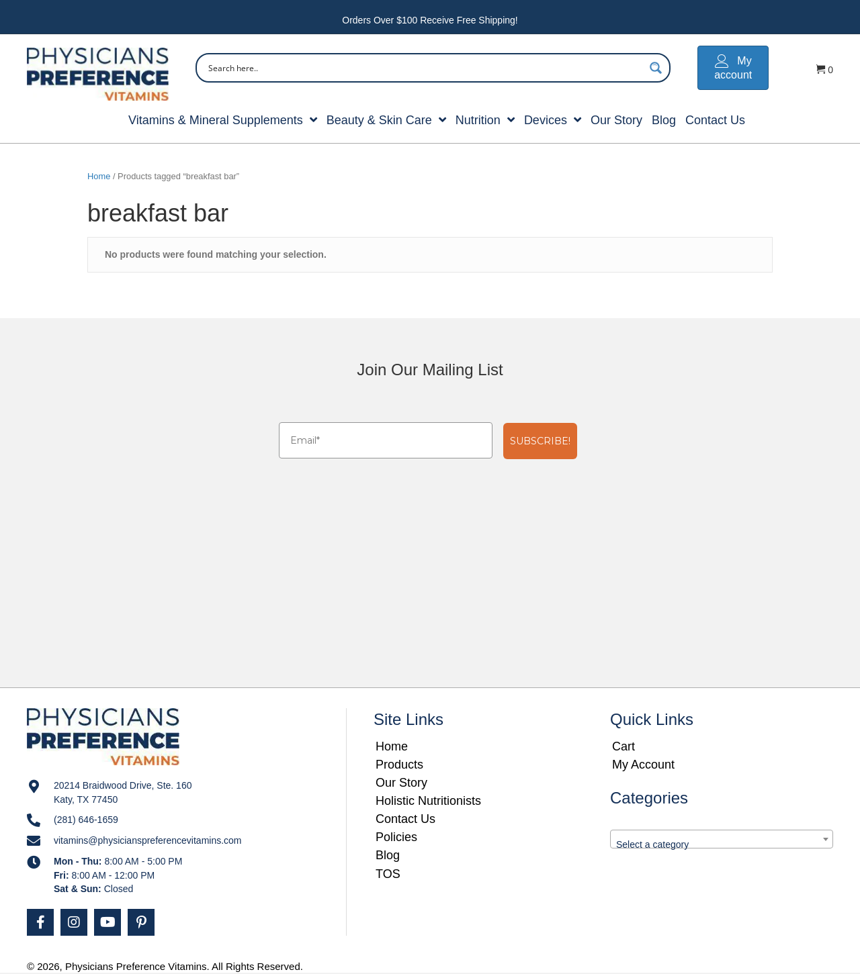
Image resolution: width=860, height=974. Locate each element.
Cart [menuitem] (623, 746)
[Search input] (424, 68)
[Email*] (385, 440)
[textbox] (721, 844)
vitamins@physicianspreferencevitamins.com (148, 840)
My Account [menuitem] (643, 764)
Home (98, 176)
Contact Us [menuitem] (405, 819)
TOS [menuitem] (388, 874)
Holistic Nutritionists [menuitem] (428, 801)
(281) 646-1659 (86, 819)
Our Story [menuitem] (401, 782)
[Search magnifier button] (655, 67)
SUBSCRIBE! (540, 441)
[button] (40, 922)
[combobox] (721, 839)
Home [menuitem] (392, 746)
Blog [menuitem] (388, 855)
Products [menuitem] (399, 764)
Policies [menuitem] (396, 837)
